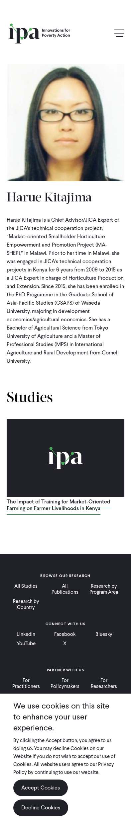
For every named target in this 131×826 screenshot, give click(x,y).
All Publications (65, 589)
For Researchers (104, 683)
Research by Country (26, 604)
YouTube (26, 643)
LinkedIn (26, 634)
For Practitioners (26, 683)
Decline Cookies (40, 807)
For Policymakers (65, 683)
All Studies (26, 586)
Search (105, 34)
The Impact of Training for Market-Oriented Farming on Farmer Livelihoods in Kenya (58, 505)
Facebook (64, 634)
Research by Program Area (103, 589)
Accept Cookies (40, 787)
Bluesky (103, 634)
